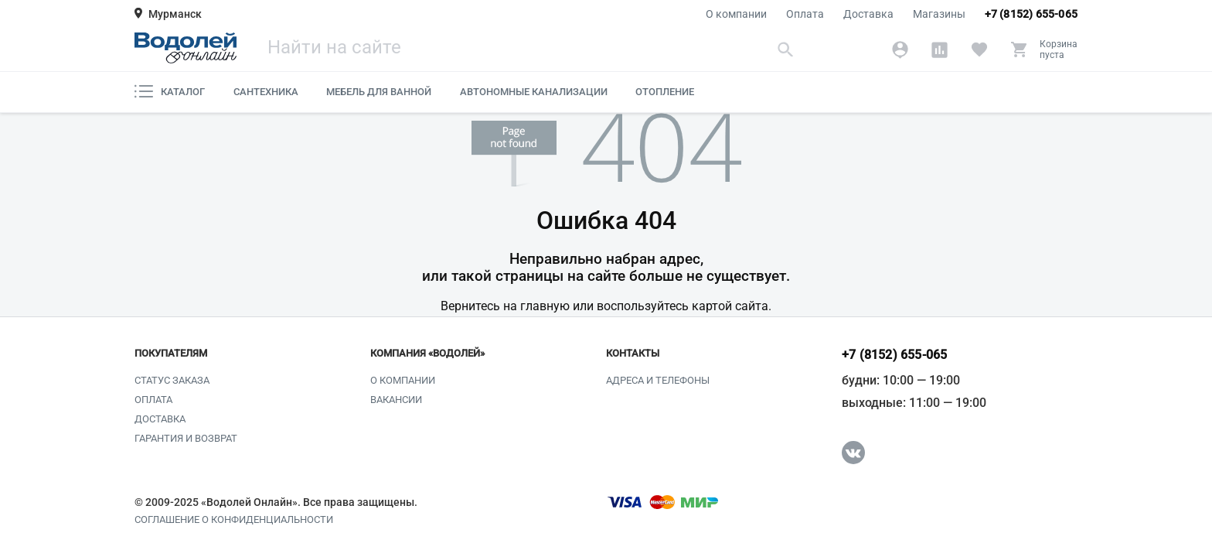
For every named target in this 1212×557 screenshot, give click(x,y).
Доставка (868, 14)
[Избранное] (979, 49)
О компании (736, 14)
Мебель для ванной (378, 91)
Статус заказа (171, 380)
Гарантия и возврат (185, 438)
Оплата (805, 14)
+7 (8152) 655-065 (1031, 14)
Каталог (169, 91)
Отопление (664, 91)
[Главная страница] (185, 47)
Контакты (632, 353)
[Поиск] (532, 49)
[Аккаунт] (900, 49)
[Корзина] (1044, 49)
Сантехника (265, 91)
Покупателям (170, 353)
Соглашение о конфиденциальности (233, 519)
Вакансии (396, 399)
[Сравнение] (939, 49)
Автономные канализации (534, 91)
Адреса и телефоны (658, 380)
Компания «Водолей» (427, 353)
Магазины (939, 14)
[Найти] (786, 49)
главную (545, 306)
